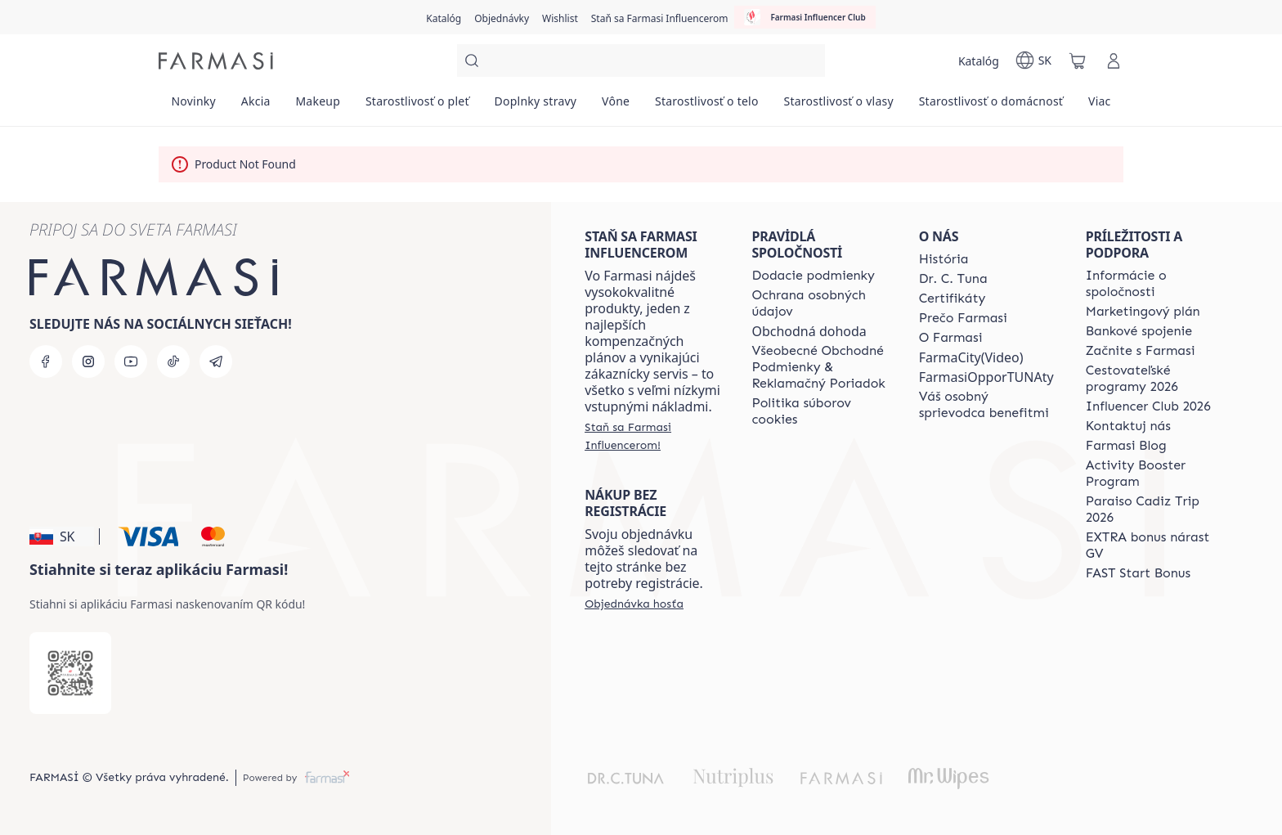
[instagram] (88, 361)
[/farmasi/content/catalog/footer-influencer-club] (1148, 406)
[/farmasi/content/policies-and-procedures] (820, 303)
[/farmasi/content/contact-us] (1128, 426)
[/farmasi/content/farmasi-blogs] (1126, 446)
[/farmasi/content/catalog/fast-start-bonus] (1138, 573)
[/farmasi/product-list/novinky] (193, 106)
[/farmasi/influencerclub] (804, 17)
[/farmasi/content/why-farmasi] (963, 318)
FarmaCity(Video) (971, 357)
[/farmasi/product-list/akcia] (255, 106)
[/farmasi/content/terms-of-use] (820, 367)
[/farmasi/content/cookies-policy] (820, 411)
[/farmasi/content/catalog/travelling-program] (1154, 378)
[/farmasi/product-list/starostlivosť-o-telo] (707, 106)
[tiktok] (173, 361)
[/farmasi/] (216, 61)
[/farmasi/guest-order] (634, 604)
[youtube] (130, 361)
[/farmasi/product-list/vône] (616, 106)
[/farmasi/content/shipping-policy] (813, 275)
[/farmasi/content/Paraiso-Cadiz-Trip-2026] (1154, 509)
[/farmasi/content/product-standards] (952, 298)
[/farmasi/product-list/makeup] (317, 106)
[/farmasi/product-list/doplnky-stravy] (535, 106)
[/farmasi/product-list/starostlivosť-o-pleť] (417, 106)
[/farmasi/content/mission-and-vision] (953, 279)
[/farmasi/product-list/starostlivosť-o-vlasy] (838, 106)
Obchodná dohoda (808, 331)
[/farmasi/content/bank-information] (1139, 331)
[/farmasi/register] (502, 17)
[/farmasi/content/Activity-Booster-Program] (1154, 473)
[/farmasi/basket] (1077, 60)
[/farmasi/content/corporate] (1154, 283)
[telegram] (215, 361)
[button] (61, 536)
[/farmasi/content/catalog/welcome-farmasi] (987, 404)
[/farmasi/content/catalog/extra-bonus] (1154, 545)
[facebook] (45, 361)
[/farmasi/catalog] (443, 17)
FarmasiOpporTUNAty (986, 377)
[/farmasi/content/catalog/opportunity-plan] (1143, 311)
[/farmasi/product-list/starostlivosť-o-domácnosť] (990, 106)
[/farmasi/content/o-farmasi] (951, 338)
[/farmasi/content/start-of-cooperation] (1140, 351)
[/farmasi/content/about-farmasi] (944, 259)
